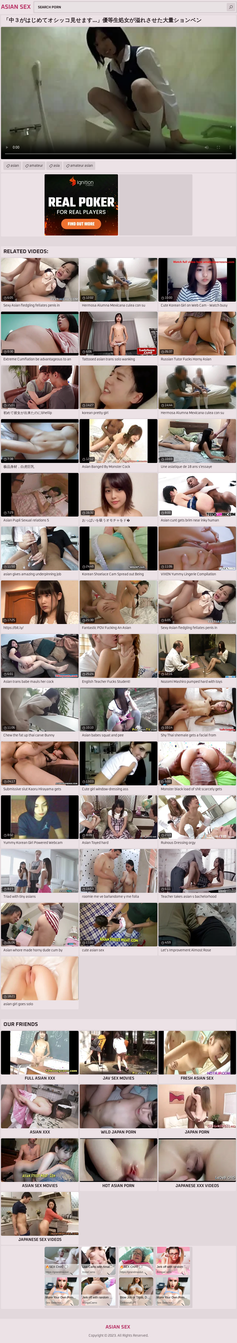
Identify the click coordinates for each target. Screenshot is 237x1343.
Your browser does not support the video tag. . (118, 93)
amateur (36, 165)
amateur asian (81, 165)
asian (15, 165)
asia (56, 165)
